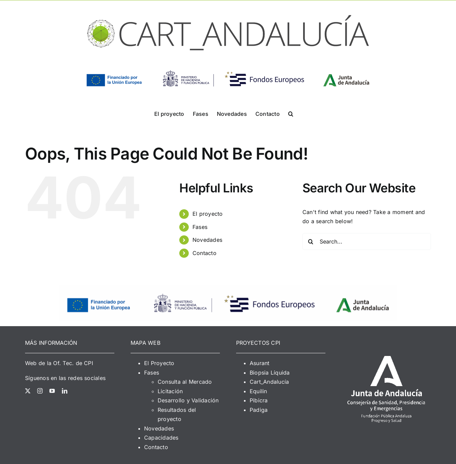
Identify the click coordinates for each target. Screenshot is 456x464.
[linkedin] (64, 391)
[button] (290, 113)
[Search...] (366, 241)
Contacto (204, 253)
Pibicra (259, 400)
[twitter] (27, 391)
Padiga (259, 409)
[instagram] (40, 391)
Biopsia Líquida (270, 372)
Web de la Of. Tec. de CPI (59, 363)
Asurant (260, 363)
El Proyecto (159, 363)
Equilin (258, 391)
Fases (199, 227)
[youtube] (52, 391)
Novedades (207, 239)
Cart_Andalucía (269, 381)
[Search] (310, 241)
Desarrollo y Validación (188, 400)
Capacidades (161, 437)
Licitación (170, 391)
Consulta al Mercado (185, 381)
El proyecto (207, 213)
